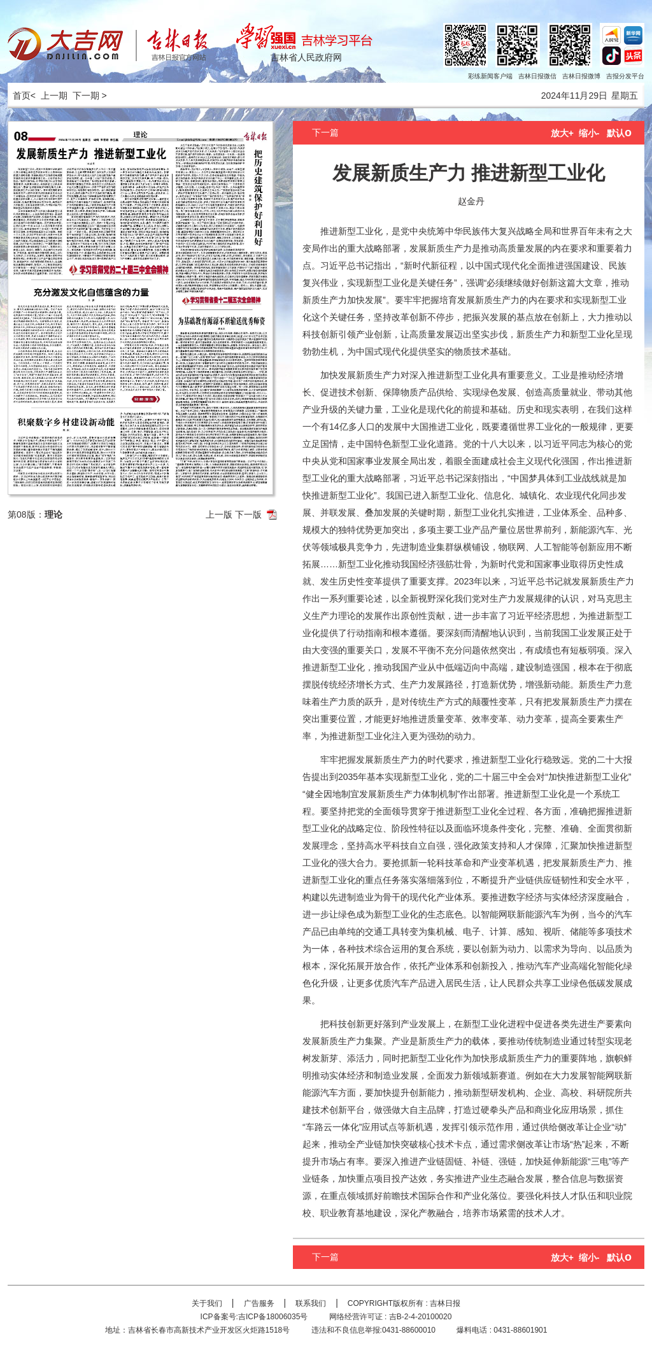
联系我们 (310, 1303)
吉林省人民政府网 (306, 57)
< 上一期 (49, 95)
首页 (19, 95)
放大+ (562, 133)
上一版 (219, 514)
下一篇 (325, 132)
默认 (619, 133)
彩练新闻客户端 (490, 76)
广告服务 (259, 1303)
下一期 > (90, 95)
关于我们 (207, 1303)
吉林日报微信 (537, 76)
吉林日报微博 (581, 76)
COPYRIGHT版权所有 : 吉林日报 (404, 1303)
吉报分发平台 (625, 76)
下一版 (248, 514)
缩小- (589, 133)
